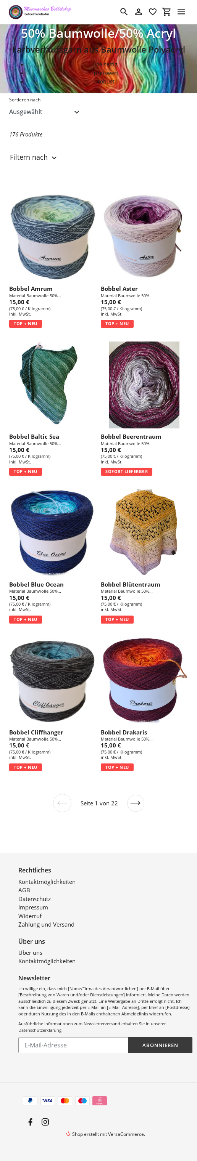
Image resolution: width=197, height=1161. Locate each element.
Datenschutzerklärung (39, 1030)
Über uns (30, 952)
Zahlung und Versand (46, 924)
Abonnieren (160, 1045)
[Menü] (181, 11)
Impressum (33, 907)
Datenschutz (34, 899)
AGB (24, 890)
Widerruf (30, 916)
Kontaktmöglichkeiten (47, 881)
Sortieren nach (24, 99)
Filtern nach (34, 157)
